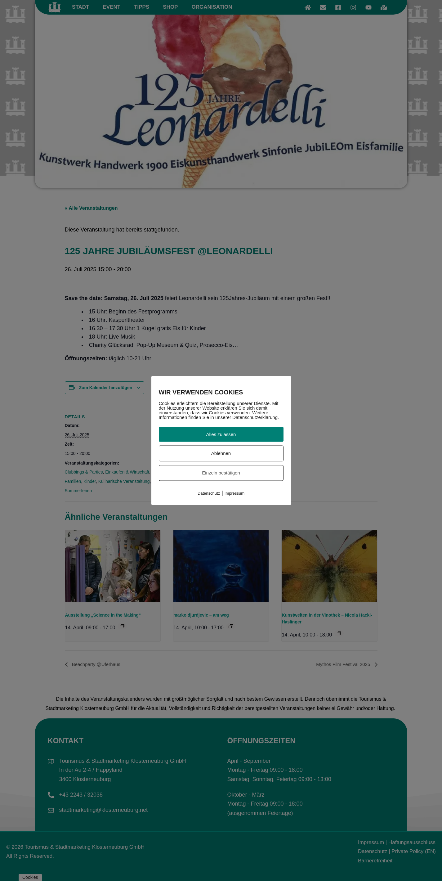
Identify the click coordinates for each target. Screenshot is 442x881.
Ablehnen (221, 453)
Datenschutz (209, 493)
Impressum (234, 493)
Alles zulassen (221, 434)
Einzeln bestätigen (221, 472)
